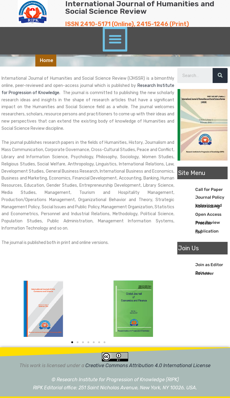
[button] (115, 39)
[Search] (220, 75)
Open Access (208, 214)
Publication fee (207, 232)
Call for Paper (209, 189)
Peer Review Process (207, 223)
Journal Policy (209, 197)
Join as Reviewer (204, 273)
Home (46, 60)
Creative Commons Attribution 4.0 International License (148, 365)
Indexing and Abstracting (208, 206)
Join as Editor (209, 264)
